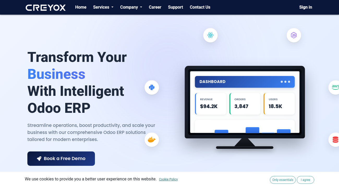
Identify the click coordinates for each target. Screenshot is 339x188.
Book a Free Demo (61, 158)
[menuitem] (80, 7)
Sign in (305, 7)
